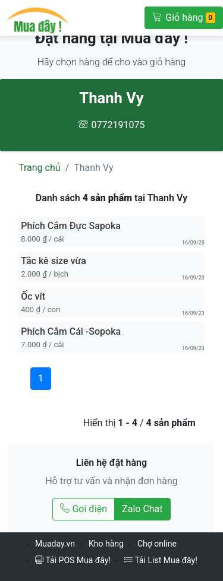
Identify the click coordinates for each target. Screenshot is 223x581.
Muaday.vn (55, 543)
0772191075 (118, 125)
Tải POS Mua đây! (73, 560)
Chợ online (157, 543)
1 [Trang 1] (40, 378)
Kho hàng (106, 543)
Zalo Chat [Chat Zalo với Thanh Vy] (142, 509)
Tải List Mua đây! (160, 560)
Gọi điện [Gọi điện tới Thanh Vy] (83, 509)
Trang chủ (39, 167)
